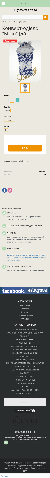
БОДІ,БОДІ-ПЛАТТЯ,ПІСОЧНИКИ (25, 390)
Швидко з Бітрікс (23, 411)
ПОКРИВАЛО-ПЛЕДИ (25, 376)
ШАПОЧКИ (25, 356)
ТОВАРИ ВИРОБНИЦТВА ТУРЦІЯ (25, 369)
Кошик (6, 476)
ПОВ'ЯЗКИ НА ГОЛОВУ (25, 380)
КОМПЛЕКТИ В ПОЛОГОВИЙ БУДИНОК (25, 332)
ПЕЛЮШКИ (25, 336)
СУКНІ (25, 386)
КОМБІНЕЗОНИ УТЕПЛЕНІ (25, 349)
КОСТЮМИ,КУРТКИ (25, 359)
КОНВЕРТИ (25, 373)
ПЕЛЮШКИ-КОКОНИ (25, 339)
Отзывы (25, 319)
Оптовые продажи (25, 315)
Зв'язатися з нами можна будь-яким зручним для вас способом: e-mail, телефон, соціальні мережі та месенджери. (26, 257)
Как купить (25, 305)
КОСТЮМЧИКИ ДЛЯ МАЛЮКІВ (25, 346)
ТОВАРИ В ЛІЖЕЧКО (25, 393)
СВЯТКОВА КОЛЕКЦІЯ (25, 366)
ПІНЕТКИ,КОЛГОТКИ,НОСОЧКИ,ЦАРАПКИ (25, 363)
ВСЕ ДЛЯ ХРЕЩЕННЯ (25, 383)
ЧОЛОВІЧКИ (25, 343)
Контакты (25, 312)
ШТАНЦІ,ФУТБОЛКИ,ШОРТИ (25, 353)
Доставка (25, 308)
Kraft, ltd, (14, 463)
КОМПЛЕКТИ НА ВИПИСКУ (25, 329)
